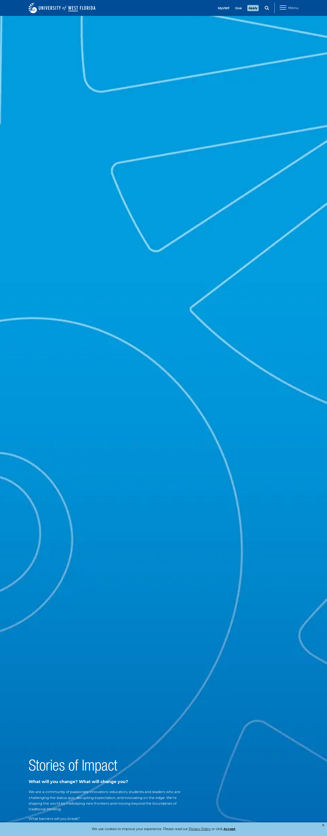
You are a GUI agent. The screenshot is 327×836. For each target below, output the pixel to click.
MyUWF (224, 8)
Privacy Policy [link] (184, 829)
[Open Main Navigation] (289, 8)
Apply (253, 8)
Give (238, 8)
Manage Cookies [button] (237, 829)
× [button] (323, 825)
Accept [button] (211, 829)
